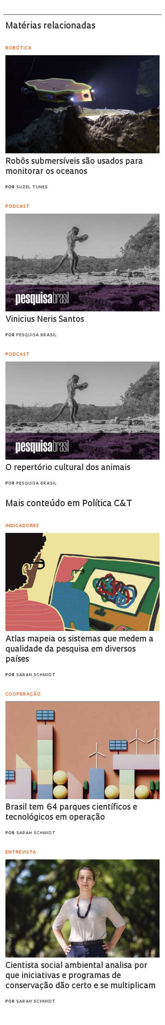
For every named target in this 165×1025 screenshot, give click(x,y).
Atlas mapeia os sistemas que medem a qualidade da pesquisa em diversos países (79, 649)
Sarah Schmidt (36, 675)
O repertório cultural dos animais (67, 468)
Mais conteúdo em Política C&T (68, 504)
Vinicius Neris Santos (44, 320)
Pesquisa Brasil (36, 335)
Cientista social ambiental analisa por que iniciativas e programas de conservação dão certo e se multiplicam (80, 976)
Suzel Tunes (32, 187)
